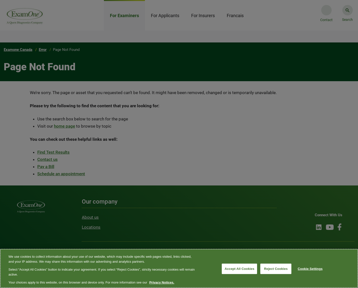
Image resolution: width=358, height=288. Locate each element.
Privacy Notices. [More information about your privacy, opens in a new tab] (161, 282)
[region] (179, 268)
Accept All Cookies (239, 269)
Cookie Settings (310, 269)
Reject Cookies (276, 269)
